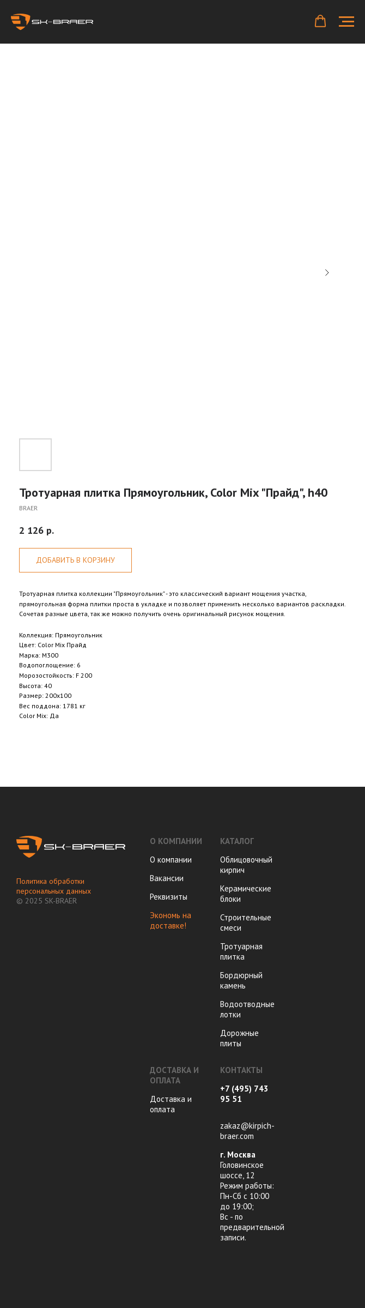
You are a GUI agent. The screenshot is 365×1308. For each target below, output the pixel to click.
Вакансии (167, 878)
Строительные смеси (245, 922)
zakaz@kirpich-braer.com (247, 1130)
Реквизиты (168, 896)
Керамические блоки (245, 893)
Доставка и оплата (171, 1104)
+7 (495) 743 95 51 (244, 1093)
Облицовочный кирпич (246, 864)
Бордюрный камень (241, 980)
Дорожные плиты (239, 1038)
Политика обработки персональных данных (53, 886)
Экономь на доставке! (170, 920)
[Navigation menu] (346, 21)
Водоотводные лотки (247, 1009)
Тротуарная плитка (241, 951)
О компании (171, 859)
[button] (320, 21)
